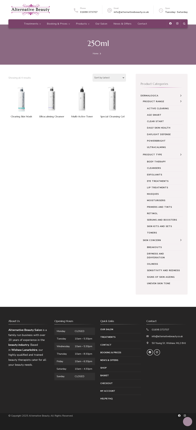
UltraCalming (156, 147)
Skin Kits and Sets (159, 226)
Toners (152, 232)
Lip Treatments (157, 187)
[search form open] (184, 23)
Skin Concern (152, 240)
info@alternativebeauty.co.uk (131, 12)
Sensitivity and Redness (163, 270)
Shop (103, 367)
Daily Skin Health (158, 127)
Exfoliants (154, 174)
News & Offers (122, 23)
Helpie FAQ (106, 398)
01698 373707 (89, 12)
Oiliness (152, 264)
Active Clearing (158, 108)
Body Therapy (156, 161)
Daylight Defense (159, 134)
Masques (153, 194)
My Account (107, 391)
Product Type (152, 154)
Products (81, 23)
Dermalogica (149, 95)
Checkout (106, 383)
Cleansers (154, 168)
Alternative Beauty (39, 415)
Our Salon (101, 23)
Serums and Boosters (162, 219)
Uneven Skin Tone (158, 283)
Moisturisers (156, 200)
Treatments (31, 23)
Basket (104, 375)
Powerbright (156, 140)
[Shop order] (109, 77)
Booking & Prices (57, 23)
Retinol (152, 213)
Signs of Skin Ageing (161, 277)
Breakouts (154, 247)
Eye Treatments (158, 181)
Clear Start (155, 121)
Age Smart (154, 115)
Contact (142, 23)
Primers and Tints (159, 207)
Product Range (153, 101)
